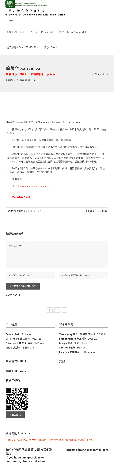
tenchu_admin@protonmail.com (86, 449)
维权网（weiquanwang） (52, 439)
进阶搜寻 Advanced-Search (22, 47)
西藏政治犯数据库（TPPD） (81, 439)
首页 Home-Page (15, 31)
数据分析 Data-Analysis (73, 31)
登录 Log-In (50, 47)
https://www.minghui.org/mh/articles (31, 185)
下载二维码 (15, 415)
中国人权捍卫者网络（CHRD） (22, 439)
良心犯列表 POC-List (42, 31)
